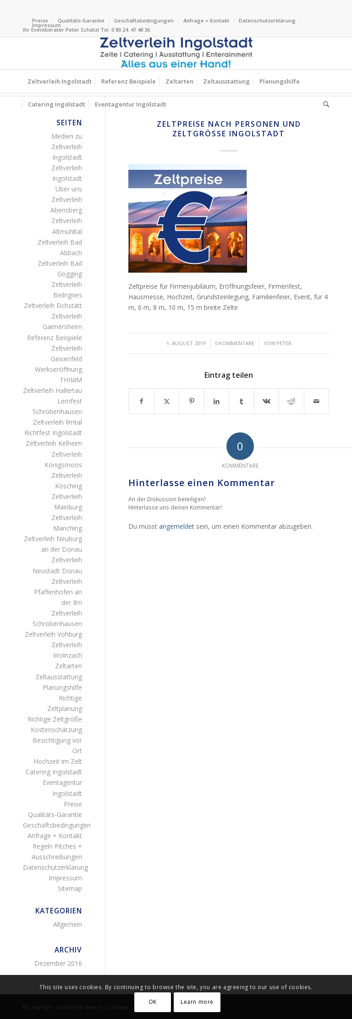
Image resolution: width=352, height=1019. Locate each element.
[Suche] (324, 104)
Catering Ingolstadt (54, 771)
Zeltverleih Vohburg (53, 634)
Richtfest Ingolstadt (53, 432)
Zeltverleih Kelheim (54, 443)
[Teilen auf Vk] (266, 401)
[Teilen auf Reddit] (291, 401)
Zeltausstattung (58, 676)
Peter (284, 343)
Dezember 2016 (58, 963)
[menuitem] (81, 20)
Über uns (68, 189)
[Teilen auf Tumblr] (241, 401)
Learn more (197, 1002)
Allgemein (67, 924)
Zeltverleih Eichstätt (53, 305)
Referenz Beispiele (54, 337)
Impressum (46, 25)
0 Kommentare (234, 343)
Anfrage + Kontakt (206, 20)
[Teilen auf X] (166, 401)
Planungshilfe (62, 687)
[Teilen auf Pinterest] (191, 401)
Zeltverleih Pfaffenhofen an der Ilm (58, 592)
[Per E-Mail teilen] (316, 401)
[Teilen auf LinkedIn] (216, 401)
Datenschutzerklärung (267, 20)
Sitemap (70, 888)
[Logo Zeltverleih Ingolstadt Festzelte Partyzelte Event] (176, 53)
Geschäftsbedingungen (144, 20)
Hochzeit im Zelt (57, 761)
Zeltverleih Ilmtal (57, 422)
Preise (73, 804)
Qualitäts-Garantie (81, 20)
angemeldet (176, 526)
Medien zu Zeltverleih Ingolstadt (66, 147)
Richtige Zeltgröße (55, 719)
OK (152, 1002)
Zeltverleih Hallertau (52, 390)
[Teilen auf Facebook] (141, 401)
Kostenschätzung (56, 729)
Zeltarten (68, 665)
